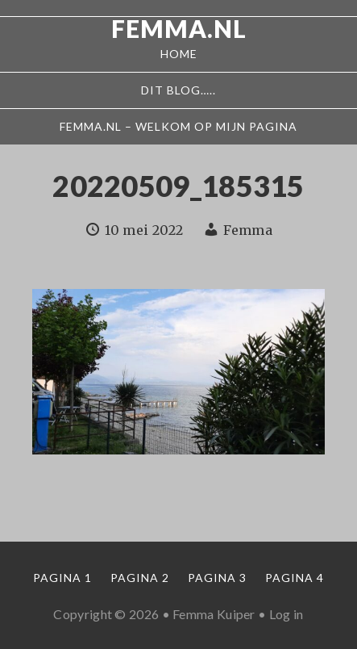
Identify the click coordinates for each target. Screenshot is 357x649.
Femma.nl (179, 28)
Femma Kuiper (213, 614)
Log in (286, 614)
